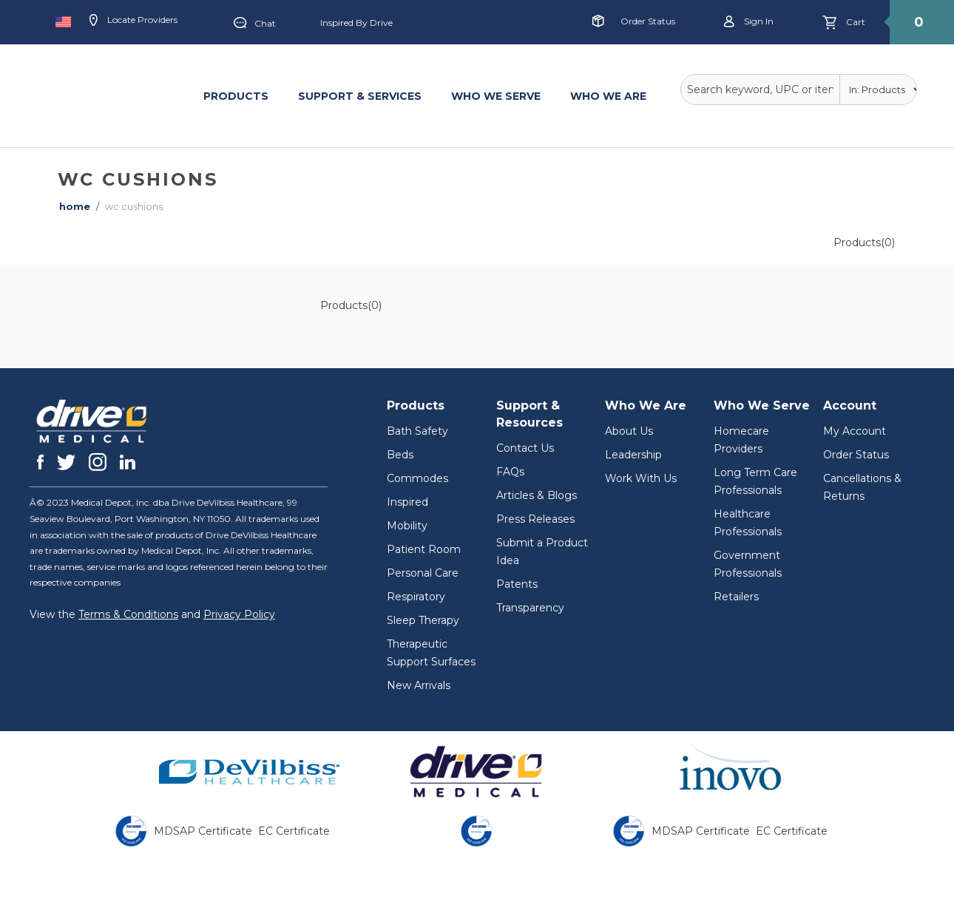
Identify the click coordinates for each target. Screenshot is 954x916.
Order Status (647, 21)
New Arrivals (418, 685)
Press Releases (535, 519)
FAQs (510, 471)
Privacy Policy (239, 614)
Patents (517, 584)
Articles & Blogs (536, 495)
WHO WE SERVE (496, 96)
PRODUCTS (235, 96)
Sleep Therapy (423, 620)
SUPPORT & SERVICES (360, 96)
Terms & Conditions (128, 614)
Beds (400, 454)
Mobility (407, 525)
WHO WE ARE (608, 96)
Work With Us (641, 478)
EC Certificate (294, 831)
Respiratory (416, 596)
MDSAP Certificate (203, 831)
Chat (255, 23)
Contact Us (525, 448)
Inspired (407, 502)
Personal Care (423, 573)
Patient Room (424, 549)
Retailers (736, 596)
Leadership (633, 454)
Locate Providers (133, 20)
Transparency (530, 607)
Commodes (417, 478)
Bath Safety (417, 431)
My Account (854, 431)
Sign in (749, 22)
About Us (629, 431)
